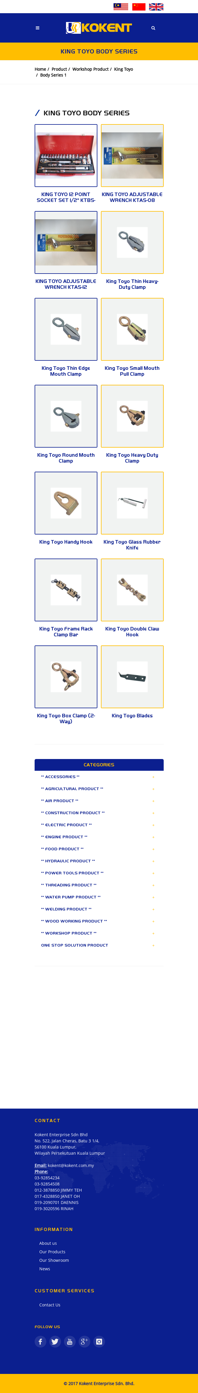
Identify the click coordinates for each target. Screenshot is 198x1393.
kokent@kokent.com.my (71, 1165)
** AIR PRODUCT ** (59, 800)
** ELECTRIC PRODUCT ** (66, 824)
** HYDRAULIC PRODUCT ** (68, 861)
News (44, 1268)
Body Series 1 (53, 75)
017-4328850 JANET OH (57, 1196)
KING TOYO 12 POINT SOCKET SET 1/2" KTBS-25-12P (66, 200)
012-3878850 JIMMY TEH (58, 1190)
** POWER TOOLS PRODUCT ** (72, 873)
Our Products (52, 1251)
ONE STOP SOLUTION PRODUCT (74, 945)
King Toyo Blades (132, 715)
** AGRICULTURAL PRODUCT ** (72, 788)
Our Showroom (54, 1260)
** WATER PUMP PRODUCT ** (71, 897)
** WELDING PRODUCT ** (66, 909)
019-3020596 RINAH (54, 1208)
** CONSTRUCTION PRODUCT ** (73, 812)
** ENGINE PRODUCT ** (64, 836)
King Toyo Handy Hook (65, 541)
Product (59, 69)
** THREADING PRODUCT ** (69, 885)
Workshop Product (90, 69)
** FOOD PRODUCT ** (62, 848)
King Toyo (123, 69)
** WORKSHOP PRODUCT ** (69, 933)
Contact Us (49, 1305)
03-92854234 (47, 1177)
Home (40, 69)
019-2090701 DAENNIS (57, 1202)
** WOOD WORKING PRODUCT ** (74, 921)
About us (48, 1243)
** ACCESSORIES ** (60, 776)
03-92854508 (47, 1184)
